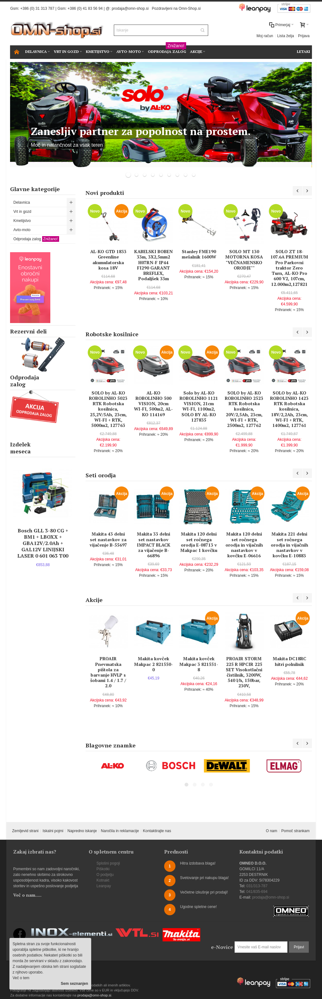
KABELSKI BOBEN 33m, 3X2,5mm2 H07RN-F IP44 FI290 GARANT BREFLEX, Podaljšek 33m (153, 264)
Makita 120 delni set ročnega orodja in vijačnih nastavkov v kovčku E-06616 (244, 545)
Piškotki (103, 869)
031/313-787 (256, 886)
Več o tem (21, 978)
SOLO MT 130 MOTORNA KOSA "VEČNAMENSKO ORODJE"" (244, 259)
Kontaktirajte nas (157, 831)
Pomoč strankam (295, 831)
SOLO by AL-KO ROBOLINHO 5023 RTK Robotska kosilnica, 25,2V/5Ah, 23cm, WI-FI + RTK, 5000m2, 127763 (108, 409)
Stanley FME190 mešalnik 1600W (199, 254)
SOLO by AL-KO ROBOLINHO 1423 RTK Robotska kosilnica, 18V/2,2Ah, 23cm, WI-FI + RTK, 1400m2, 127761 (289, 409)
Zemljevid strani (25, 831)
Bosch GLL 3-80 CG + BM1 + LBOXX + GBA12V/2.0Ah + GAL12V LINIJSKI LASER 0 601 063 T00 (42, 543)
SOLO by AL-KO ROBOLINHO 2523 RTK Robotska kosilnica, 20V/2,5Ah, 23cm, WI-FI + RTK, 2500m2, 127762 (244, 409)
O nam (271, 831)
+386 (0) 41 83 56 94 (85, 8)
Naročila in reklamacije (120, 831)
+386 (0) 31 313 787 (37, 8)
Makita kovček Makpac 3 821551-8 (198, 664)
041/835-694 (256, 891)
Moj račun (265, 36)
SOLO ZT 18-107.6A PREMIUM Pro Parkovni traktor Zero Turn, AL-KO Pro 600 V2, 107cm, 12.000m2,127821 (289, 267)
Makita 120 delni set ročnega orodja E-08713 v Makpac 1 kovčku (198, 542)
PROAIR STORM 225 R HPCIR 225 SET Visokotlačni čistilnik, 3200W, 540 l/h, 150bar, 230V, (244, 672)
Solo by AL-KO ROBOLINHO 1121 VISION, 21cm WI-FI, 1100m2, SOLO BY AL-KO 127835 (199, 406)
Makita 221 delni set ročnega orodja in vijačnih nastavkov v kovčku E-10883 (289, 545)
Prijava (304, 36)
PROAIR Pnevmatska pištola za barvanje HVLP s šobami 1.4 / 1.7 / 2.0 (108, 672)
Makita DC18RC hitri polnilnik (289, 661)
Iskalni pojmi (52, 831)
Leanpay (104, 886)
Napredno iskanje (82, 831)
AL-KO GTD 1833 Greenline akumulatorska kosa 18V (108, 259)
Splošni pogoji (108, 863)
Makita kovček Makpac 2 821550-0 (153, 664)
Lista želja (285, 36)
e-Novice (222, 947)
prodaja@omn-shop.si (130, 8)
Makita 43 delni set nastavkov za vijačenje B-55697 (108, 539)
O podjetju (105, 874)
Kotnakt (103, 880)
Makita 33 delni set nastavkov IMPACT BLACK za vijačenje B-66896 (153, 545)
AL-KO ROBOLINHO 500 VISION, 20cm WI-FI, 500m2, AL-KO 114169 (153, 403)
